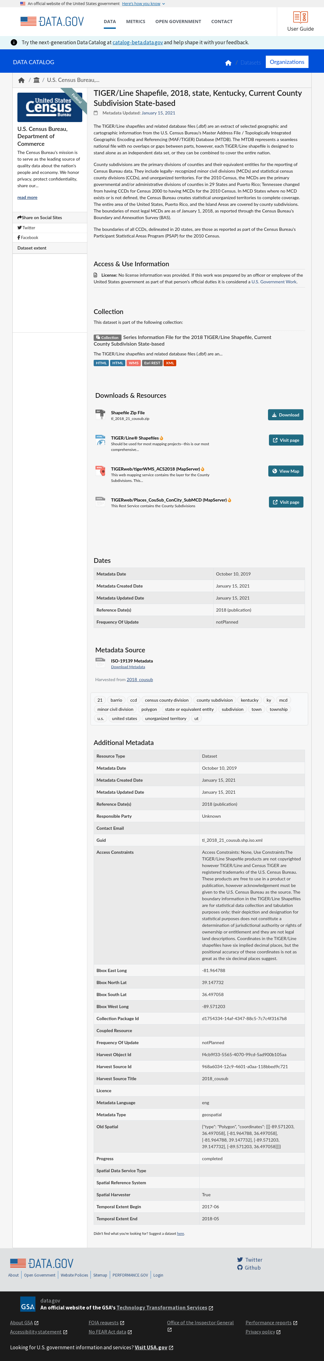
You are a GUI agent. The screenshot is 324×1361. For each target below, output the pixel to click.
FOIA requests (104, 1322)
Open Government (39, 1275)
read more (27, 197)
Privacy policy (260, 1331)
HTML (101, 363)
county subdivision (215, 700)
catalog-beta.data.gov (138, 42)
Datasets (250, 62)
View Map (285, 471)
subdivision (233, 709)
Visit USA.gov (151, 1347)
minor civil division (115, 709)
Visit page (286, 440)
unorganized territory (165, 718)
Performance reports (269, 1322)
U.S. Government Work (274, 281)
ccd (133, 700)
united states (124, 718)
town (257, 709)
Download (285, 414)
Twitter (26, 227)
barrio (116, 700)
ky (269, 700)
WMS (134, 363)
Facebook (27, 237)
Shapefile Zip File (128, 412)
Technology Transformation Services (161, 1307)
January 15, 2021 (158, 112)
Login (158, 1275)
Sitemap (100, 1275)
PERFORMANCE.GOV (130, 1275)
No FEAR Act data (107, 1331)
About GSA (21, 1322)
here (180, 1233)
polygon (149, 709)
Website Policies (74, 1275)
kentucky (250, 700)
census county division (167, 700)
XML (170, 363)
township (279, 709)
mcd (283, 700)
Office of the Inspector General (200, 1322)
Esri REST (152, 363)
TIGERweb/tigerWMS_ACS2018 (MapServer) (156, 468)
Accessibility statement (36, 1331)
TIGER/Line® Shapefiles (135, 437)
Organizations (287, 61)
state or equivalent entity (189, 709)
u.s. (100, 718)
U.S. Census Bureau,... (73, 80)
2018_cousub (140, 679)
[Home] (52, 21)
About (13, 1275)
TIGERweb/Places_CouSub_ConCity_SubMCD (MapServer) (169, 499)
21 (100, 700)
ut (197, 718)
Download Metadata (128, 666)
